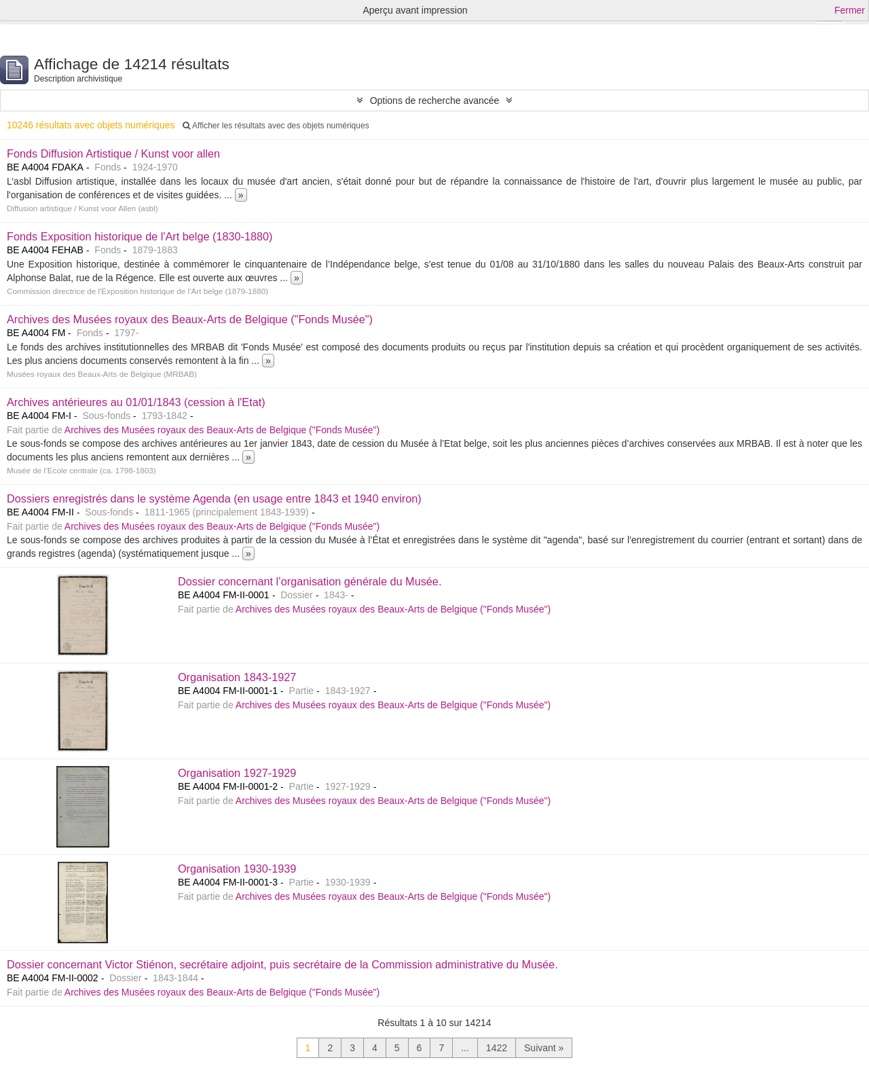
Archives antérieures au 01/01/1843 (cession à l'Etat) (136, 402)
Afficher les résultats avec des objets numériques (276, 125)
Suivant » (543, 1047)
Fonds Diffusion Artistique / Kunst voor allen (113, 153)
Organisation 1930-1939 (237, 868)
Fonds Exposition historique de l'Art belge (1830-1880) (140, 236)
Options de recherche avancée (435, 100)
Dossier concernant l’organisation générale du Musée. (309, 581)
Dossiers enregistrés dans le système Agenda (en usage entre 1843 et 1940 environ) (214, 498)
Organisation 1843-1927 (237, 677)
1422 (496, 1047)
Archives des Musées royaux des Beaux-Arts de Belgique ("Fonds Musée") (190, 319)
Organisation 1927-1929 (237, 773)
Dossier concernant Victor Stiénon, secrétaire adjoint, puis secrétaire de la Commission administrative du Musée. (282, 964)
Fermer (849, 10)
